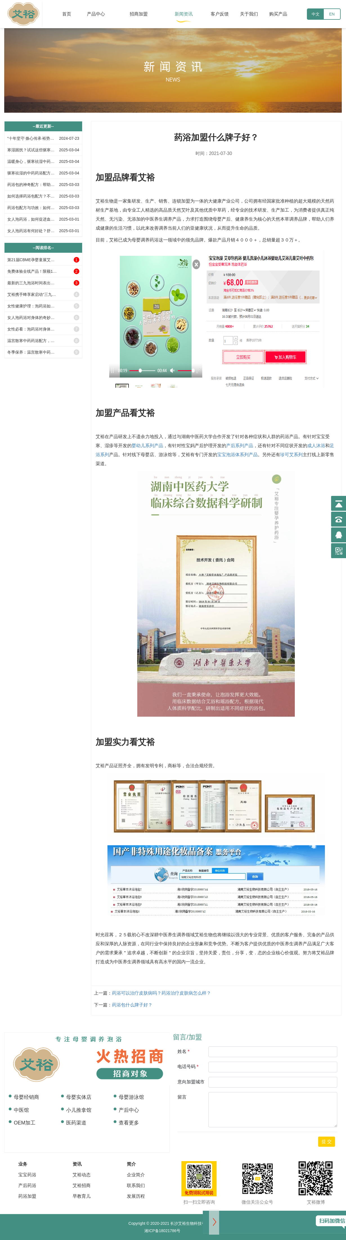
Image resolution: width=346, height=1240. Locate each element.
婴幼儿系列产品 (147, 445)
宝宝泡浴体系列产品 (237, 454)
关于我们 (249, 14)
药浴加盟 (27, 1196)
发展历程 (136, 1196)
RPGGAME (190, 1230)
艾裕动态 (82, 1174)
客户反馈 (220, 14)
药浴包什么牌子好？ (132, 1004)
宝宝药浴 (27, 1174)
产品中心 (96, 14)
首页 (66, 14)
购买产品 (278, 14)
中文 (316, 14)
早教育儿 (82, 1196)
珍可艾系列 (291, 454)
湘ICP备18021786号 (162, 1230)
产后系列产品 (239, 445)
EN (331, 14)
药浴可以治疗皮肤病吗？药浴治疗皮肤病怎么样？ (161, 993)
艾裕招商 (82, 1185)
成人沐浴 (316, 445)
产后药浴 (27, 1185)
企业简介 (136, 1174)
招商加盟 (139, 14)
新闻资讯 (184, 14)
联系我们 (136, 1185)
